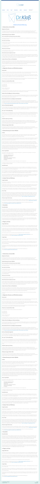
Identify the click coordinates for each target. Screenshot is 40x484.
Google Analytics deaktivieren (33, 200)
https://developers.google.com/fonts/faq (24, 234)
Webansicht (36, 482)
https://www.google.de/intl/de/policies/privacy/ (10, 249)
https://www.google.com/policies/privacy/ (17, 235)
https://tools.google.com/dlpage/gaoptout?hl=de (28, 196)
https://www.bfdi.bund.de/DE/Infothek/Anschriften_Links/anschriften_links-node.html (16, 103)
